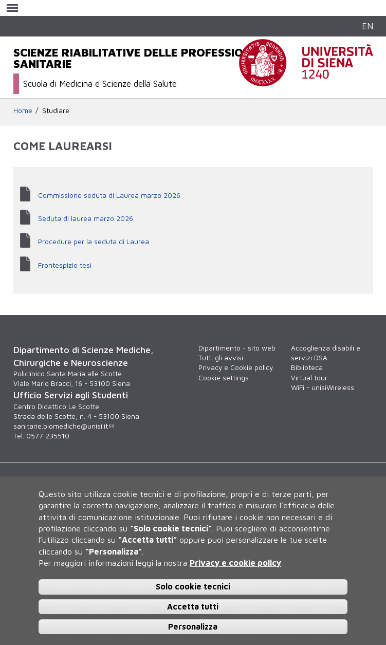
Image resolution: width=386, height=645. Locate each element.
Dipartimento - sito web (236, 348)
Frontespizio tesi (64, 265)
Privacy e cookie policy (235, 562)
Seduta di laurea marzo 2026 (85, 218)
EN (367, 26)
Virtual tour (309, 378)
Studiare (55, 110)
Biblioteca (307, 367)
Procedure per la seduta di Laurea (93, 241)
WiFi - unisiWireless (322, 387)
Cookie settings (223, 378)
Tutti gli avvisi (220, 358)
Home (22, 110)
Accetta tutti (192, 606)
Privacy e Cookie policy (235, 367)
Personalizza (192, 626)
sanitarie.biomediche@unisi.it (63, 426)
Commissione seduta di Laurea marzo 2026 (109, 195)
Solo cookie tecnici (193, 586)
